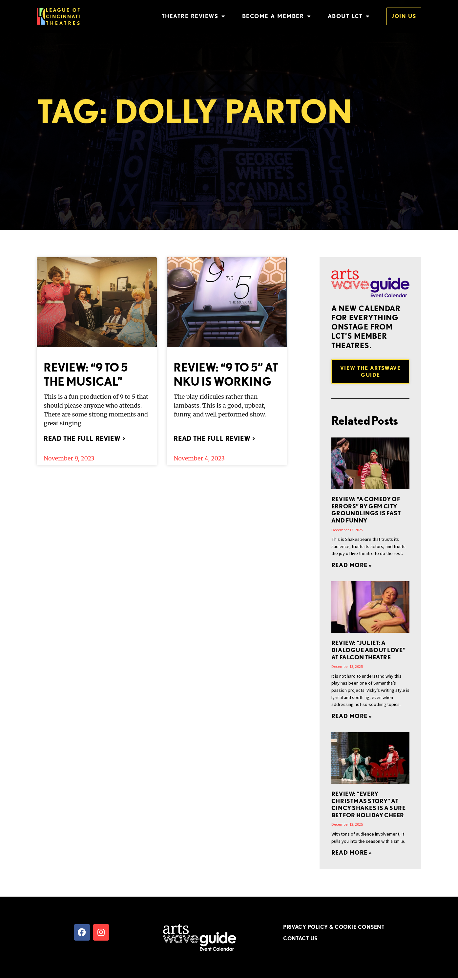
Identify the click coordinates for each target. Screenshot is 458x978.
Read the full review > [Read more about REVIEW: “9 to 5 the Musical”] (84, 438)
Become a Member (276, 16)
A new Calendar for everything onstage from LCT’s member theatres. (366, 327)
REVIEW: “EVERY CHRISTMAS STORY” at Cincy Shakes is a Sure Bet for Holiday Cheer (368, 804)
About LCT (349, 16)
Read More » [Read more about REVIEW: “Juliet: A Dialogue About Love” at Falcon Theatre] (351, 715)
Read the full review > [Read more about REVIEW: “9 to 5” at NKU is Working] (214, 438)
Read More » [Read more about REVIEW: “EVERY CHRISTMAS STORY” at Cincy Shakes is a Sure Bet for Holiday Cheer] (351, 852)
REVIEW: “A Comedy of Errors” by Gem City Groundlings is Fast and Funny (366, 510)
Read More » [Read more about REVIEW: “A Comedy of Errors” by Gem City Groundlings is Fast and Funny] (351, 565)
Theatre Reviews (194, 16)
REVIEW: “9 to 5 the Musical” (86, 374)
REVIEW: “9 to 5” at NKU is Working (226, 374)
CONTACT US (300, 938)
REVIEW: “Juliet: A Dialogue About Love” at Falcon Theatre (368, 649)
